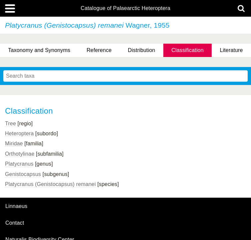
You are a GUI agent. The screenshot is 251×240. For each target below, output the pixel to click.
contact (14, 223)
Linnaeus (16, 206)
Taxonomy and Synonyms (39, 50)
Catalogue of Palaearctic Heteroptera (125, 8)
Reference (99, 50)
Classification (187, 50)
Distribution (141, 50)
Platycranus (19, 164)
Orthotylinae (19, 154)
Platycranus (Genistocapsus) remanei (50, 184)
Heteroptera (19, 133)
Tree (10, 123)
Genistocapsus (23, 174)
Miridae (14, 143)
